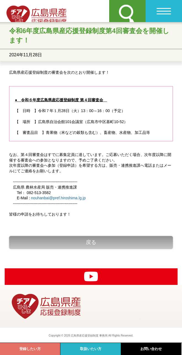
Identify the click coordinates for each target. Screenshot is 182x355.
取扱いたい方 (90, 349)
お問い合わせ (151, 349)
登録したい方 (30, 349)
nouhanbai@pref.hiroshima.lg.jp (58, 198)
